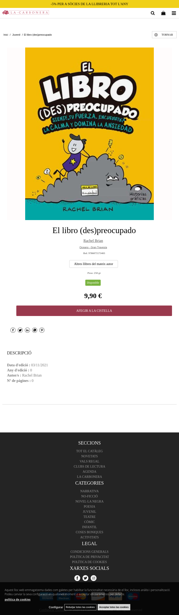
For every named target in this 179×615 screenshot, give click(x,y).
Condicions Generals (90, 552)
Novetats (89, 456)
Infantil (89, 527)
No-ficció (89, 496)
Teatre (89, 517)
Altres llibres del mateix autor (93, 264)
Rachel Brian (93, 241)
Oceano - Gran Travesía (93, 247)
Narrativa (89, 491)
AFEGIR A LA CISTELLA (94, 311)
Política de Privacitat (89, 557)
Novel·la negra (90, 501)
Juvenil (89, 511)
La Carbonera (89, 477)
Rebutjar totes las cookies (80, 607)
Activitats (89, 537)
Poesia (89, 506)
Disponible (93, 282)
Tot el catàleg (89, 451)
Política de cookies (89, 562)
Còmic (89, 522)
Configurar (56, 607)
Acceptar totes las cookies (114, 607)
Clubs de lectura (89, 466)
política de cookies (18, 599)
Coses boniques (89, 532)
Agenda (89, 471)
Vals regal (90, 461)
